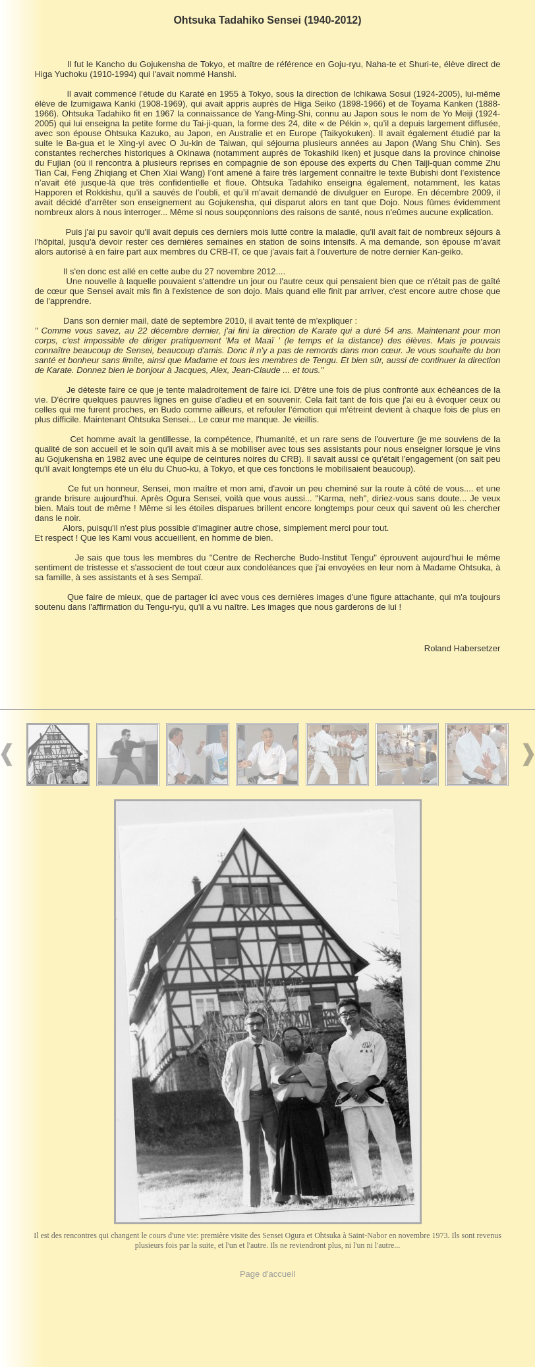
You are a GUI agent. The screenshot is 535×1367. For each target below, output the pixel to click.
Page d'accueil (267, 1274)
